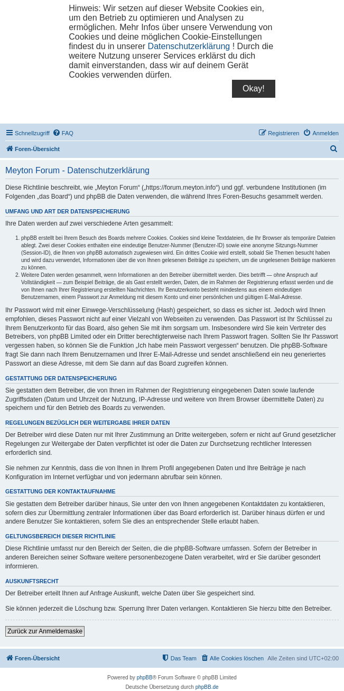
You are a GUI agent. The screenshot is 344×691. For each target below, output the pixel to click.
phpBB (145, 677)
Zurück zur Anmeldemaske (44, 631)
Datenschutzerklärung (189, 46)
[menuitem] (62, 133)
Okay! (254, 88)
